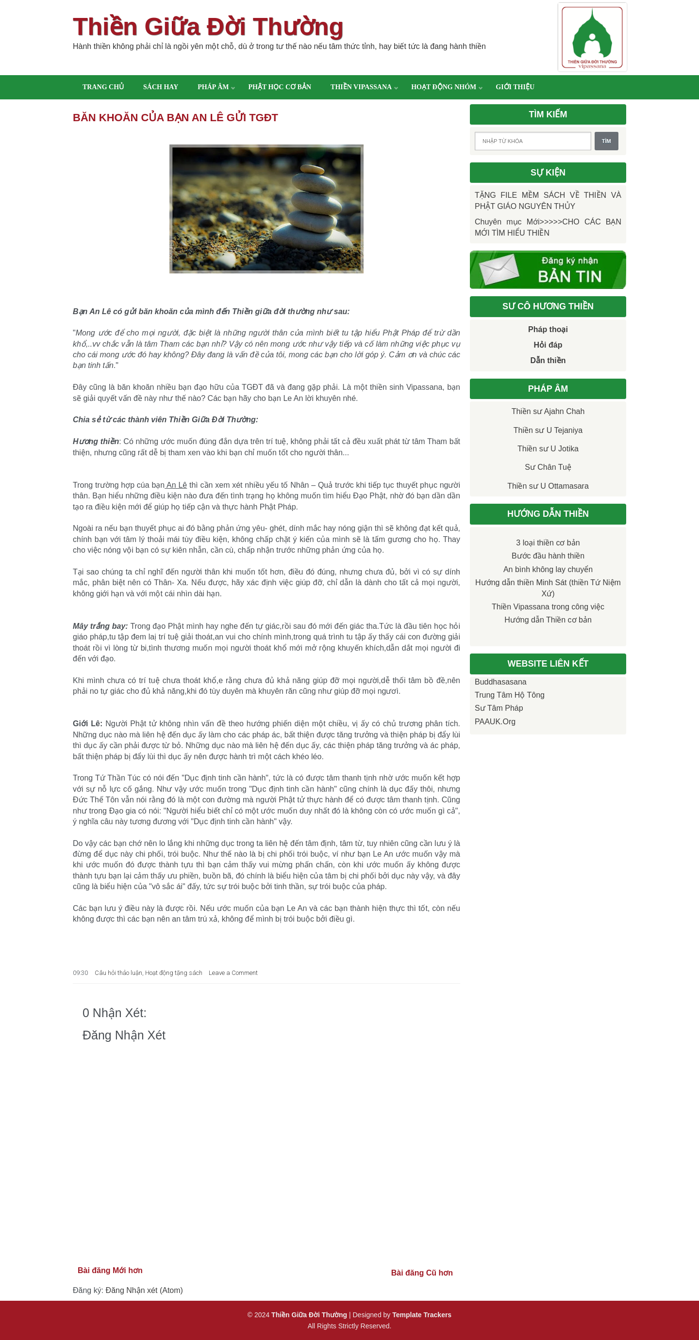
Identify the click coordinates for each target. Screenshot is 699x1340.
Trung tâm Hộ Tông (510, 695)
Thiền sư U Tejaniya (548, 430)
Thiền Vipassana (361, 87)
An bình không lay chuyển (548, 569)
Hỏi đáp (548, 345)
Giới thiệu (515, 87)
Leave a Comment (233, 972)
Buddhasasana (501, 682)
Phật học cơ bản (279, 87)
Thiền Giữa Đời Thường (208, 26)
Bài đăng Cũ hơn (422, 1273)
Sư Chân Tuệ (548, 467)
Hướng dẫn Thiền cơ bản (548, 620)
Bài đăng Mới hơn (110, 1270)
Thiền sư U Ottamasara (548, 486)
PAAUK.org (495, 722)
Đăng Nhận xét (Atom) (144, 1290)
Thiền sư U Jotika (548, 449)
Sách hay (160, 87)
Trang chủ (103, 87)
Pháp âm (213, 87)
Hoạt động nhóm (443, 87)
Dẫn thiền (548, 360)
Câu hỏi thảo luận (118, 972)
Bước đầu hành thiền (548, 556)
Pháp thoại (548, 329)
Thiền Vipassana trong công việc (548, 607)
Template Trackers (421, 1315)
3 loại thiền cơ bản (548, 543)
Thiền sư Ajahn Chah (548, 411)
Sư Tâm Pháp (499, 708)
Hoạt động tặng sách (173, 972)
